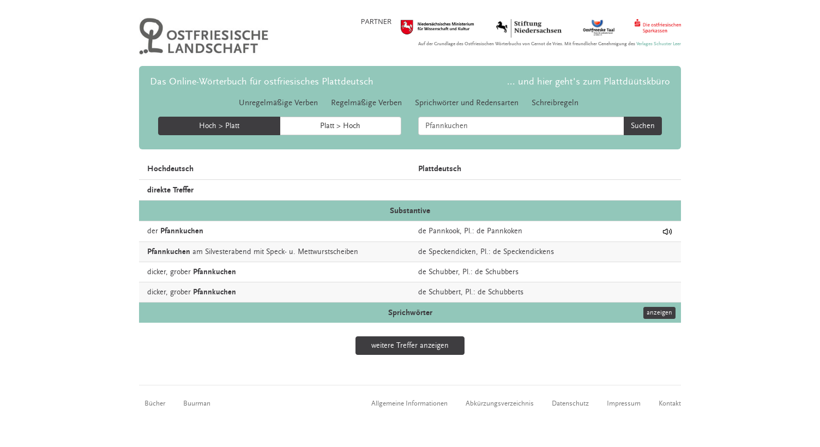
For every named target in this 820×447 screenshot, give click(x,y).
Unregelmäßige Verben (278, 102)
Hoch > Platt (219, 126)
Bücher (154, 403)
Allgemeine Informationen (409, 403)
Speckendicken (452, 251)
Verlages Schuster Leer (658, 44)
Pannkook (444, 231)
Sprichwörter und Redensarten (466, 102)
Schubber (443, 272)
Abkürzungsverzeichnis (500, 403)
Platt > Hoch (340, 126)
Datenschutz (570, 403)
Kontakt (670, 403)
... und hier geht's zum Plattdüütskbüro (588, 81)
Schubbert (445, 292)
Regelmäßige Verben (366, 102)
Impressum (624, 403)
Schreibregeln (555, 102)
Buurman (196, 403)
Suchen (643, 126)
